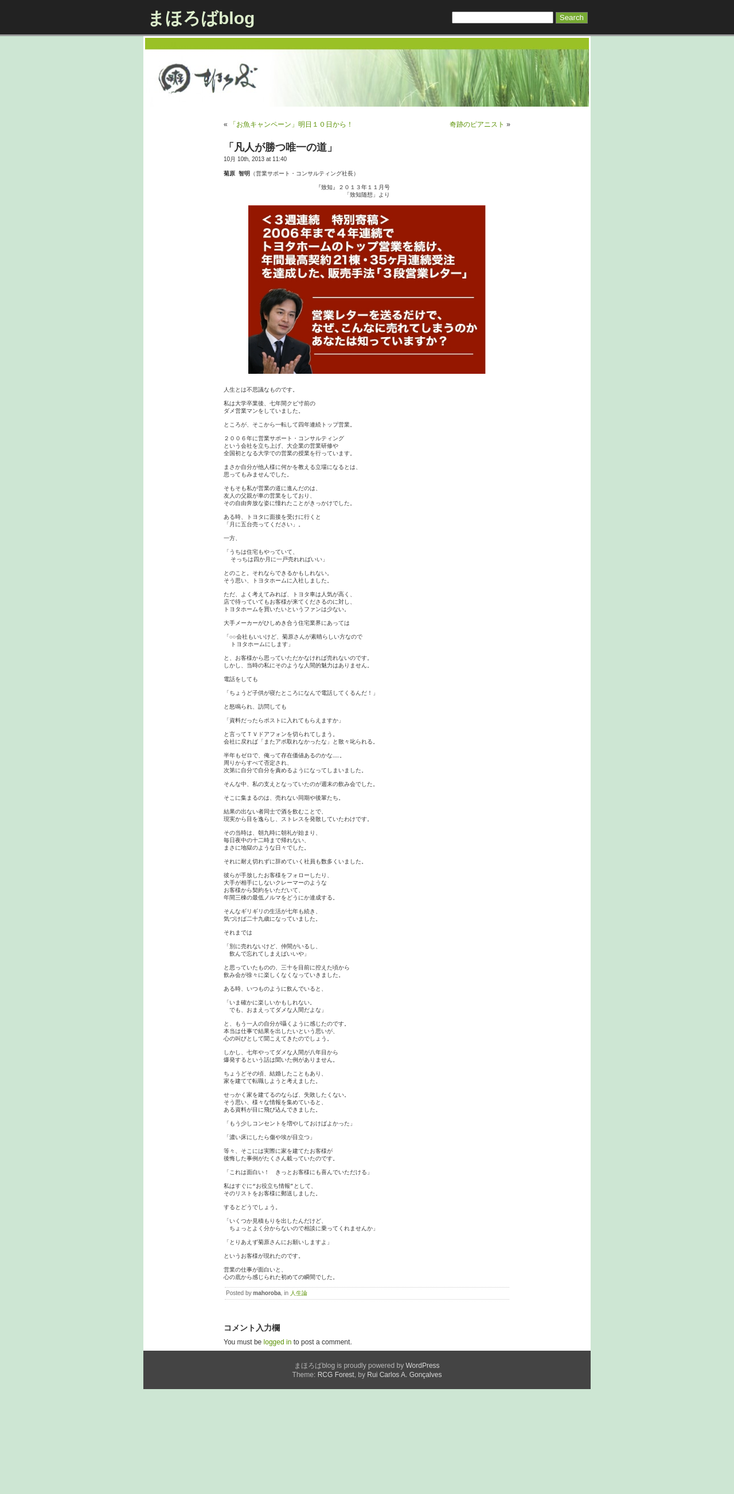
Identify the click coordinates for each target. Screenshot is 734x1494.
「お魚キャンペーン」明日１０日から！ (291, 124)
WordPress (422, 1470)
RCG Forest (336, 1480)
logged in (278, 1447)
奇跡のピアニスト (477, 124)
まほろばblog (201, 18)
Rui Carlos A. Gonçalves (404, 1480)
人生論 (298, 1398)
